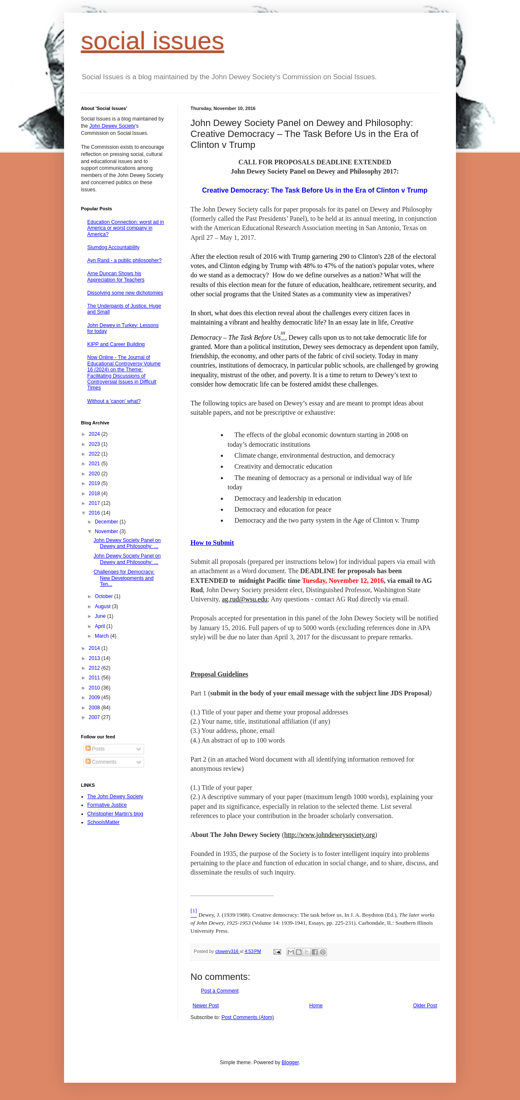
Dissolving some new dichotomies (125, 293)
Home (316, 1006)
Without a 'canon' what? (114, 401)
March (102, 636)
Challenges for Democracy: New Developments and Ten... (124, 578)
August (103, 606)
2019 (95, 483)
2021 (95, 464)
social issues (152, 41)
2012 (95, 668)
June (101, 616)
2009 (95, 697)
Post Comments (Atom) (247, 1017)
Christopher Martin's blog (115, 814)
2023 (95, 444)
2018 (95, 493)
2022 (95, 454)
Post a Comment (220, 991)
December (107, 522)
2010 (95, 688)
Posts (95, 749)
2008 (95, 708)
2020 (95, 474)
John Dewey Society (112, 126)
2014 (95, 648)
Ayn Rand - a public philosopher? (124, 260)
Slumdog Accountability (113, 247)
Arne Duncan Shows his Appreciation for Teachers (116, 276)
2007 (95, 717)
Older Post (425, 1006)
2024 (95, 434)
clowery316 (227, 951)
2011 (95, 678)
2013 (95, 658)
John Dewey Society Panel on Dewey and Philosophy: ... (127, 543)
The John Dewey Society (115, 797)
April (100, 626)
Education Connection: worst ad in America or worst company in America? (125, 228)
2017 (95, 503)
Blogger (290, 1062)
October (104, 596)
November (107, 531)
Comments (101, 762)
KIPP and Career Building (116, 344)
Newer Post (206, 1006)
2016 (95, 513)
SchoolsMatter (103, 822)
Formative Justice (107, 805)
